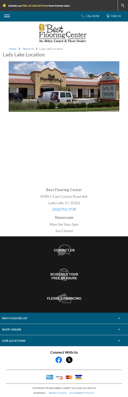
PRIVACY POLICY (58, 392)
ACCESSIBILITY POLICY (82, 392)
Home (12, 48)
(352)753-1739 (64, 209)
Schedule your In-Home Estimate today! (39, 5)
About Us (28, 48)
